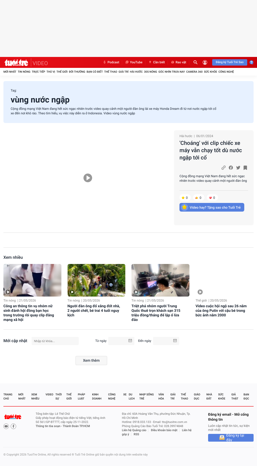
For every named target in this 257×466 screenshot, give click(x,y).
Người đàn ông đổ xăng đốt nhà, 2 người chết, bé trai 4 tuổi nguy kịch (94, 310)
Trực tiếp (38, 71)
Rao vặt (178, 62)
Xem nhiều (13, 257)
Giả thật (234, 396)
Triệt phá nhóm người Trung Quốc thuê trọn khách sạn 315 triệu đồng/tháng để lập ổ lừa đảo (155, 313)
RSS (136, 434)
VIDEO (40, 63)
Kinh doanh (96, 396)
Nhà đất (209, 396)
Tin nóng (24, 71)
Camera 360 (194, 71)
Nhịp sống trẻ (146, 396)
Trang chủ (7, 396)
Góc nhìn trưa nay (172, 71)
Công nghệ (226, 71)
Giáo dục (197, 396)
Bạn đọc (246, 396)
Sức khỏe (210, 71)
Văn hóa (161, 396)
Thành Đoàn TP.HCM (76, 426)
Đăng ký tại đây (235, 438)
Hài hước (136, 71)
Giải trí (123, 71)
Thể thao (110, 71)
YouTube (133, 62)
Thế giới (62, 71)
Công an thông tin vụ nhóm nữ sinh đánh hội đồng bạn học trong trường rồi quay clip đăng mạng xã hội (28, 313)
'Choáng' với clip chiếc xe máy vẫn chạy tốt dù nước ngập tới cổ (210, 150)
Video (49, 394)
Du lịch (132, 396)
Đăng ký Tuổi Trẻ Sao (230, 62)
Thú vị (50, 71)
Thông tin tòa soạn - (49, 426)
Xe (124, 394)
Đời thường (77, 71)
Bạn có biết (95, 71)
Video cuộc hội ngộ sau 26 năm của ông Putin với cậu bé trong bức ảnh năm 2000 (221, 310)
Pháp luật (81, 396)
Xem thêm (91, 360)
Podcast (111, 62)
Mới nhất (9, 71)
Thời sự (58, 396)
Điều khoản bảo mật (164, 430)
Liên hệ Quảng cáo (134, 430)
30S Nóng (150, 71)
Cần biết (156, 62)
